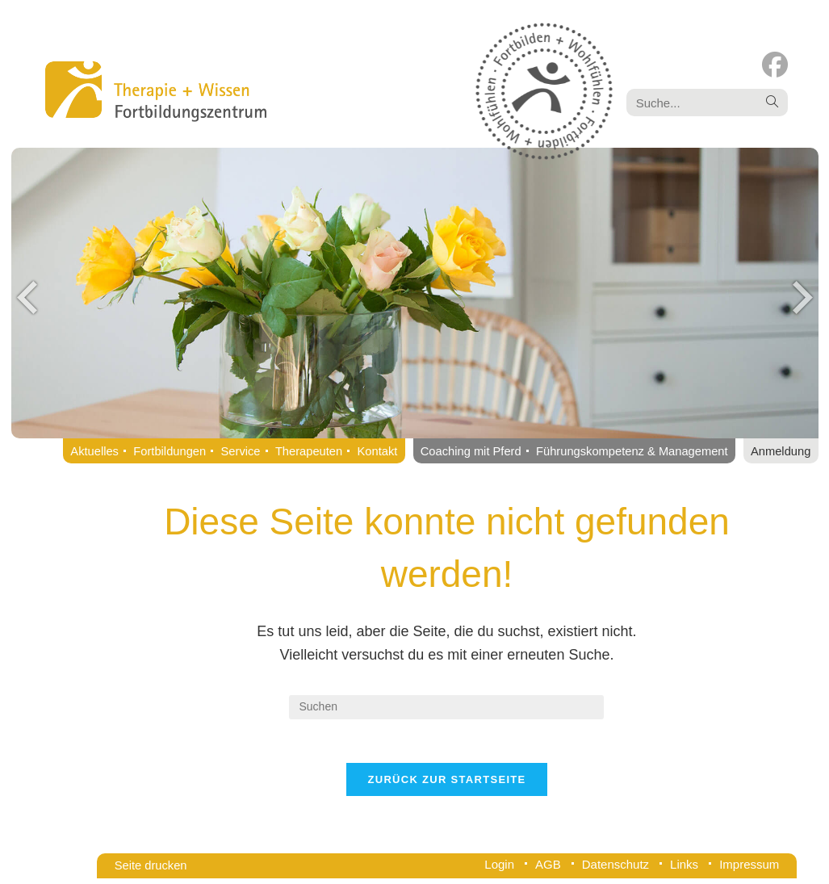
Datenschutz (615, 870)
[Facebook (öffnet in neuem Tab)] (775, 65)
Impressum (749, 870)
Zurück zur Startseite (446, 785)
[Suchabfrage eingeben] (446, 707)
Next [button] (802, 297)
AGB (548, 870)
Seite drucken (151, 871)
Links (684, 870)
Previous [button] (27, 297)
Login (499, 870)
